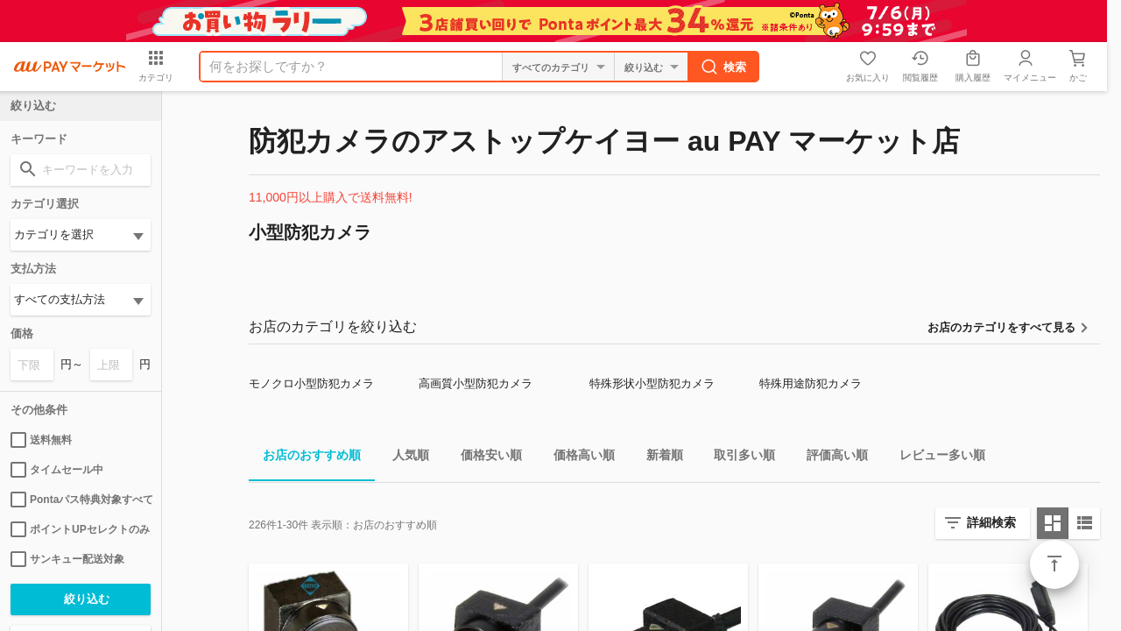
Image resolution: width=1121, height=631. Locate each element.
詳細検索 (991, 522)
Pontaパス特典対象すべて (81, 499)
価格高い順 (577, 458)
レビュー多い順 (935, 458)
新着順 (657, 458)
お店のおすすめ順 (305, 458)
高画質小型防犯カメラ (475, 383)
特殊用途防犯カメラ (810, 383)
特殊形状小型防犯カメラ (652, 383)
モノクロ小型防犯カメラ (311, 383)
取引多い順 (737, 458)
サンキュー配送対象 (67, 559)
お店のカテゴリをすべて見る (1001, 327)
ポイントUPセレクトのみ (80, 529)
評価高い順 (830, 458)
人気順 (403, 458)
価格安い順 (484, 458)
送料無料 (41, 440)
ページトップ (1054, 564)
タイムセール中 (57, 470)
